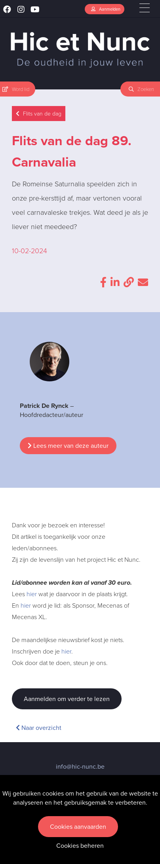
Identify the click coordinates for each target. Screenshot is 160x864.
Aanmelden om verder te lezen (67, 698)
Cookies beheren (80, 845)
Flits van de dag (38, 114)
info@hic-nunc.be (80, 766)
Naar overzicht (38, 727)
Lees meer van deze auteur (68, 445)
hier (32, 594)
